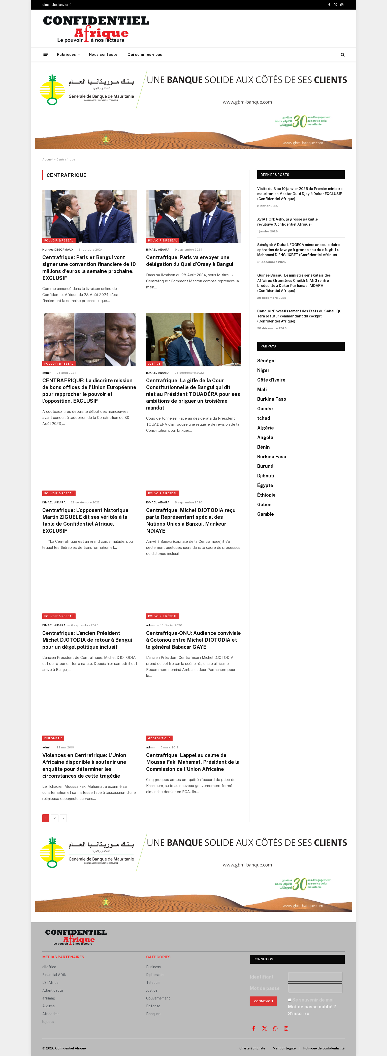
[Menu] (46, 54)
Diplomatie (53, 738)
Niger (263, 370)
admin (46, 372)
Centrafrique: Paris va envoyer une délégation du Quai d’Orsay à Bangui (189, 260)
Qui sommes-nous (144, 54)
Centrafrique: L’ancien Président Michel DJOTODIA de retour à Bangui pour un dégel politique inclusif (87, 640)
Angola (265, 437)
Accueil (47, 159)
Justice (154, 363)
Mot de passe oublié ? (312, 1006)
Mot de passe (265, 988)
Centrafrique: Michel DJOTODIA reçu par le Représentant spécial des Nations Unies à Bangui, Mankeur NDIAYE (191, 520)
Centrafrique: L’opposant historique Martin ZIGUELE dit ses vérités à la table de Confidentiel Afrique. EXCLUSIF (85, 520)
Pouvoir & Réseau (59, 240)
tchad (263, 418)
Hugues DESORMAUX (57, 249)
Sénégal (266, 360)
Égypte (265, 485)
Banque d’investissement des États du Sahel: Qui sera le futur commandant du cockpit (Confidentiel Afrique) (299, 316)
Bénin (263, 447)
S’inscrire (298, 1013)
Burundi (266, 466)
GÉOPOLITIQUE (159, 738)
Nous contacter (104, 54)
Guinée (265, 408)
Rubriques (66, 54)
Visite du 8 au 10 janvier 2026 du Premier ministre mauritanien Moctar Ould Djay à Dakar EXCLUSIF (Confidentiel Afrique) (299, 194)
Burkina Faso (271, 399)
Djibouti (265, 475)
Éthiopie (266, 495)
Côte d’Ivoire (271, 380)
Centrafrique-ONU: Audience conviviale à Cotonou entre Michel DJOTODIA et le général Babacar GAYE (193, 640)
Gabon (264, 504)
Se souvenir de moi (313, 1000)
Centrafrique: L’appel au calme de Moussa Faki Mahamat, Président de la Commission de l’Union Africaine (193, 762)
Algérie (265, 427)
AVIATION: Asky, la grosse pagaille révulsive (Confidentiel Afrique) (287, 221)
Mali (262, 389)
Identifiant (262, 977)
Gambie (265, 514)
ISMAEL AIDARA (158, 249)
